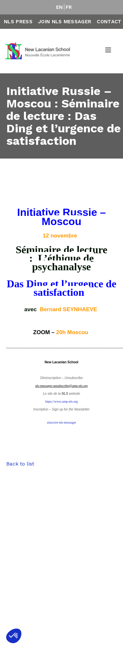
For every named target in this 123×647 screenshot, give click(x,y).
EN (59, 7)
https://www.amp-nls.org (61, 401)
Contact (109, 22)
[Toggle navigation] (108, 51)
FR (69, 7)
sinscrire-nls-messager (61, 422)
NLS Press (18, 22)
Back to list (20, 464)
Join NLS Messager (64, 22)
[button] (14, 636)
